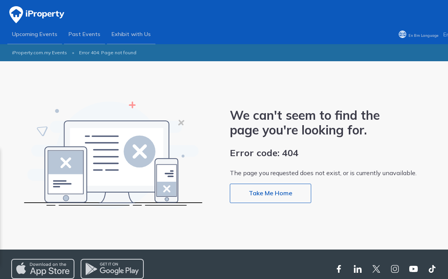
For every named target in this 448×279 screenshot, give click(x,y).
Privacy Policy (77, 203)
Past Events (85, 34)
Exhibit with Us (131, 34)
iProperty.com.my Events (39, 53)
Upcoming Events (34, 34)
